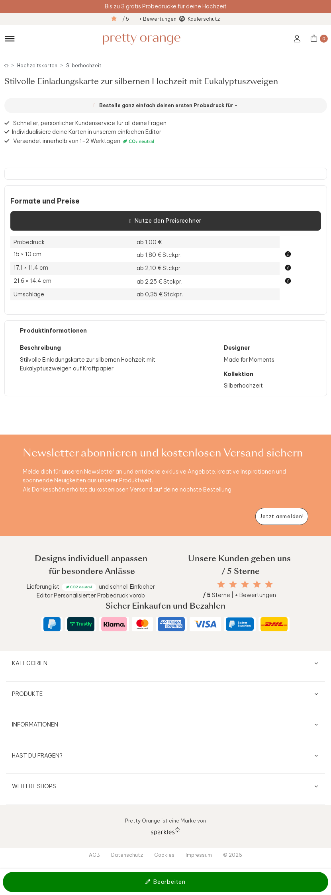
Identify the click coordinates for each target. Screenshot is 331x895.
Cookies (164, 855)
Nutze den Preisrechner (165, 221)
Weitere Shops (34, 786)
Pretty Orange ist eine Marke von (165, 826)
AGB (94, 855)
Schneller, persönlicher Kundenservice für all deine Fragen (89, 123)
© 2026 (232, 855)
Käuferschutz (204, 19)
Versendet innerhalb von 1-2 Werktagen (84, 141)
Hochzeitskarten (37, 66)
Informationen (35, 724)
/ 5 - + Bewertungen (149, 19)
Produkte (27, 693)
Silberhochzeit (83, 66)
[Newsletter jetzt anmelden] (281, 516)
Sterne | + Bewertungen (239, 595)
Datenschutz (127, 855)
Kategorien (29, 663)
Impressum (199, 855)
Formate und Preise (45, 201)
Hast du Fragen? (37, 755)
